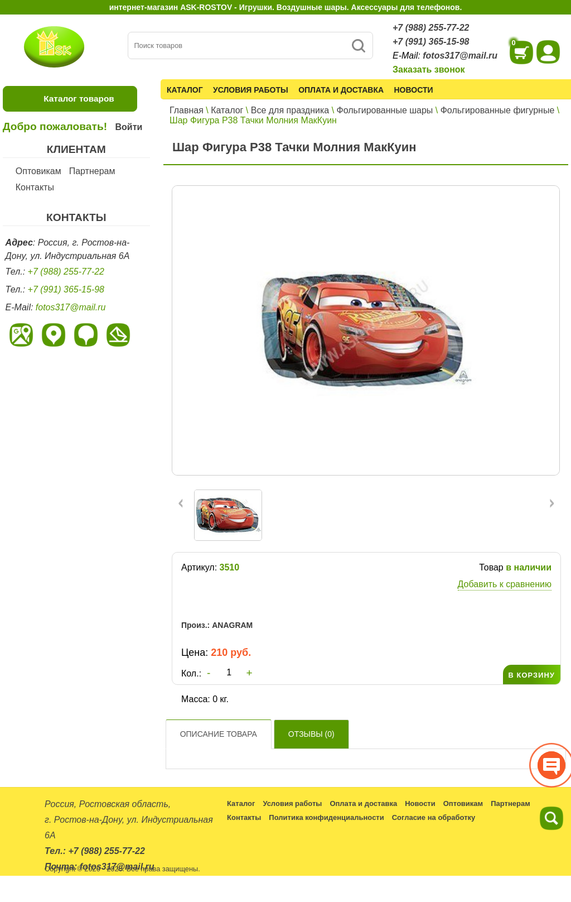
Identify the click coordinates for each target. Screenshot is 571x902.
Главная (187, 110)
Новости (413, 89)
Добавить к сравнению (504, 584)
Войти (128, 127)
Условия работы (250, 89)
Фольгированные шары (385, 110)
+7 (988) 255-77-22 (431, 27)
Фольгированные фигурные (498, 110)
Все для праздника (290, 110)
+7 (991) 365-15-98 (431, 41)
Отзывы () (311, 734)
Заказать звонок (429, 69)
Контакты (35, 187)
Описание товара (218, 734)
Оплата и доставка (341, 89)
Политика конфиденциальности (326, 817)
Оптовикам (38, 171)
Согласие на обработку (434, 817)
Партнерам (92, 171)
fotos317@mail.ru (460, 55)
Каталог (185, 89)
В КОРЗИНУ (532, 675)
